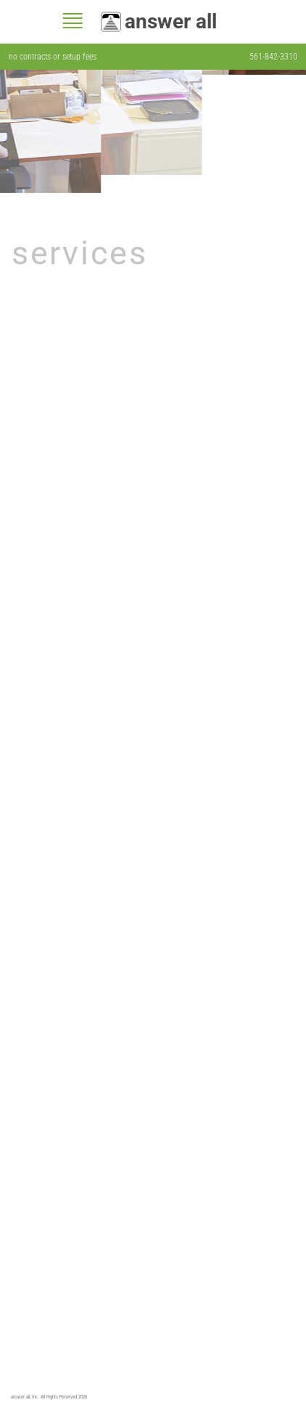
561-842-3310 (273, 56)
